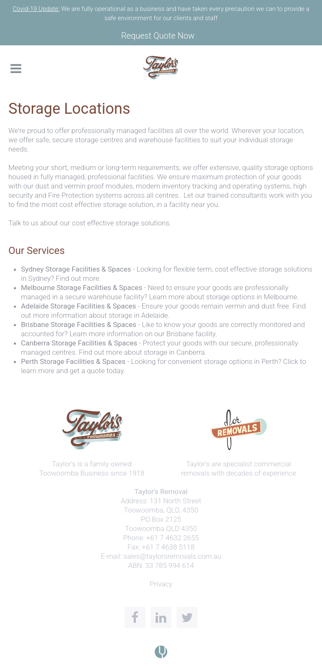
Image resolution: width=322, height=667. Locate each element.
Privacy (161, 584)
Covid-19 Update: (36, 9)
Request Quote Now (158, 36)
